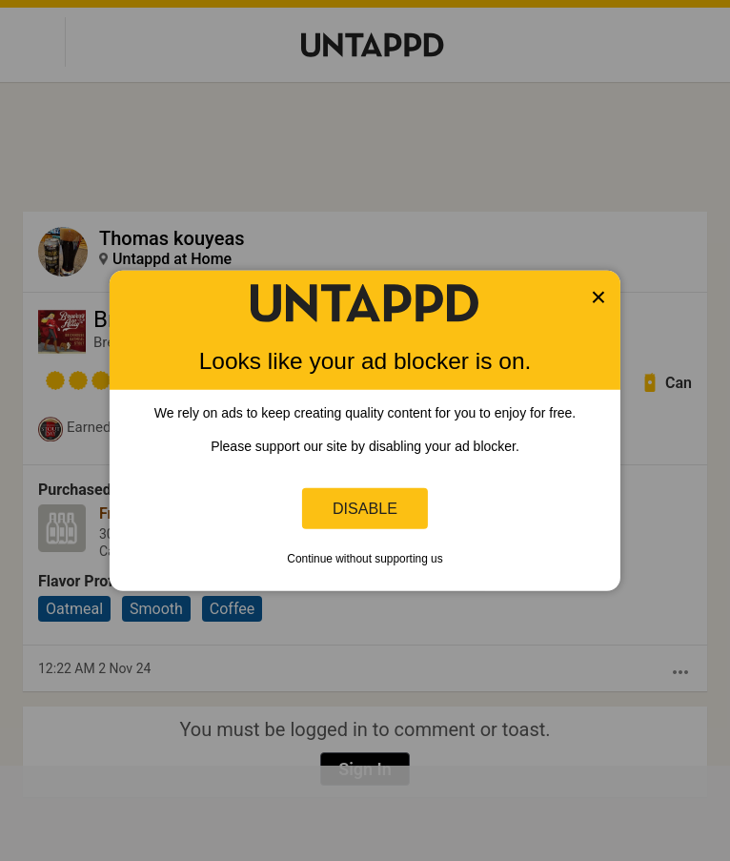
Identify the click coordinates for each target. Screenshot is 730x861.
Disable (365, 508)
